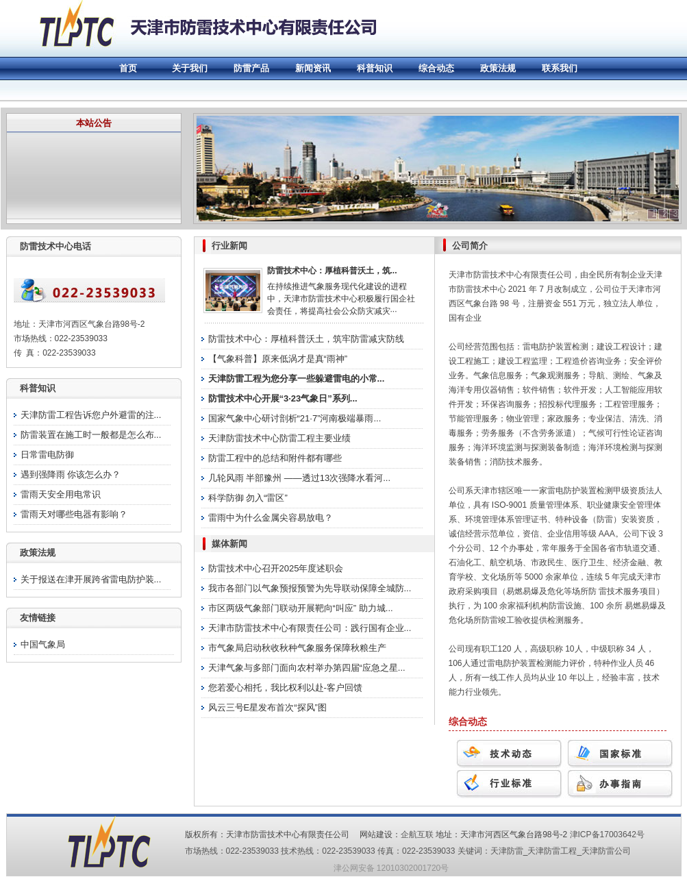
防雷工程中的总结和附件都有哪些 (275, 458)
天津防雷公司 (606, 851)
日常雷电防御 (47, 454)
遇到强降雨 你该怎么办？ (71, 474)
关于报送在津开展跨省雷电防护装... (91, 579)
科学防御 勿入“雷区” (248, 498)
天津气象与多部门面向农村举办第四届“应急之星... (306, 668)
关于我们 (190, 68)
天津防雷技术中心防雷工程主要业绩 (279, 438)
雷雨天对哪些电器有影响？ (74, 514)
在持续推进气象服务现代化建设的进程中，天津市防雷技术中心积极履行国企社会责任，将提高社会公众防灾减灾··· (341, 299)
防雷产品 (251, 68)
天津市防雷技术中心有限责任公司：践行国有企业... (310, 628)
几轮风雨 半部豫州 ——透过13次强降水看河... (299, 478)
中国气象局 (43, 644)
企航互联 (417, 834)
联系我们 (559, 68)
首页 (128, 68)
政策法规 (498, 68)
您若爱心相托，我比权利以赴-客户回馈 (285, 687)
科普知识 (374, 68)
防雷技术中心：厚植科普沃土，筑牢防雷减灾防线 (306, 339)
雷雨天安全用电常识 (61, 494)
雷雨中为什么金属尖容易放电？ (270, 517)
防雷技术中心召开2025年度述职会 (276, 568)
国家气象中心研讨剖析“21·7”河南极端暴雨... (295, 418)
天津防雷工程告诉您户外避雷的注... (91, 415)
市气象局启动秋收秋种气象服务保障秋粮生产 (297, 648)
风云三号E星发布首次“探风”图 (267, 707)
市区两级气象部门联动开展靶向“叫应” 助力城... (300, 608)
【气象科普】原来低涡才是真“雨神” (278, 359)
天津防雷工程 (552, 851)
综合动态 (436, 68)
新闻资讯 (313, 68)
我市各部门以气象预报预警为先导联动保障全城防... (310, 588)
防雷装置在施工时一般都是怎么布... (91, 435)
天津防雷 (506, 851)
